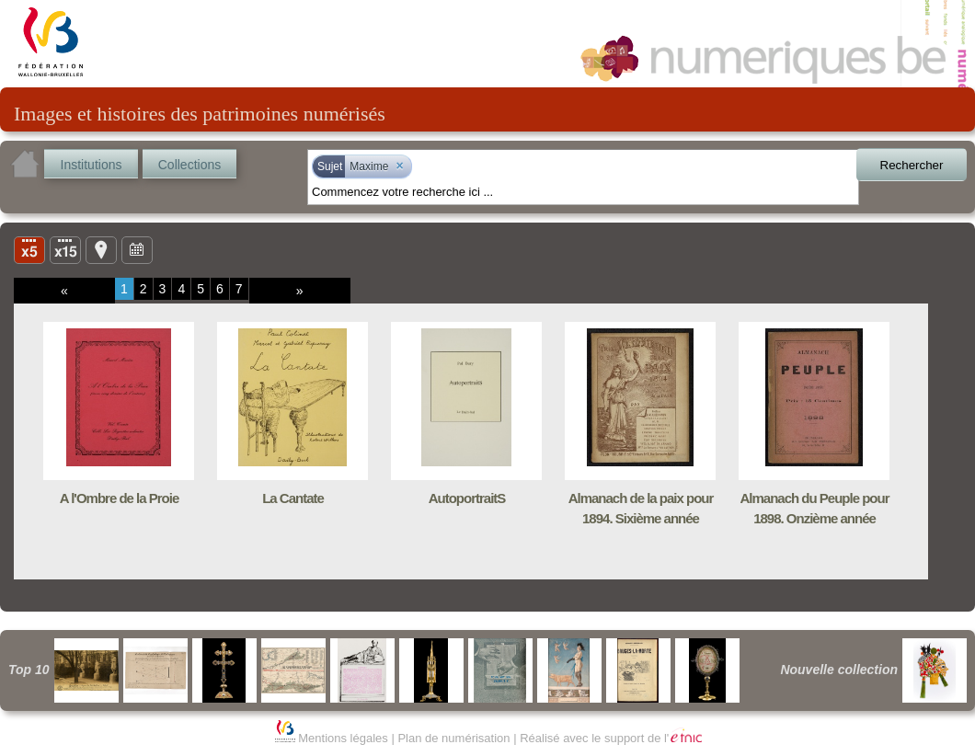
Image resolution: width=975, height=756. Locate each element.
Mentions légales (343, 738)
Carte (101, 249)
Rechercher (912, 165)
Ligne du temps (137, 249)
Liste (65, 249)
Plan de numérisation (453, 738)
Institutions (91, 164)
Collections (189, 164)
